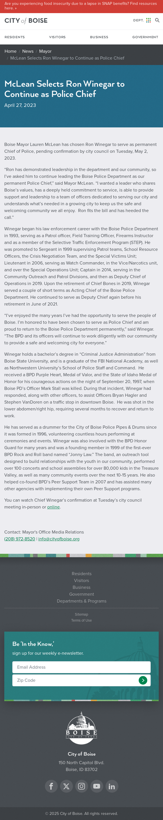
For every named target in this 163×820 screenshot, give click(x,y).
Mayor (45, 51)
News (27, 51)
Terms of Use (81, 620)
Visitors (57, 37)
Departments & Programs (81, 601)
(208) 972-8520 (19, 539)
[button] (143, 680)
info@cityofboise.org (58, 539)
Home (11, 51)
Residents (15, 37)
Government (145, 37)
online (53, 507)
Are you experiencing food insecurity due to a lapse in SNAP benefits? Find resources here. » (81, 6)
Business (99, 37)
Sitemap (81, 614)
